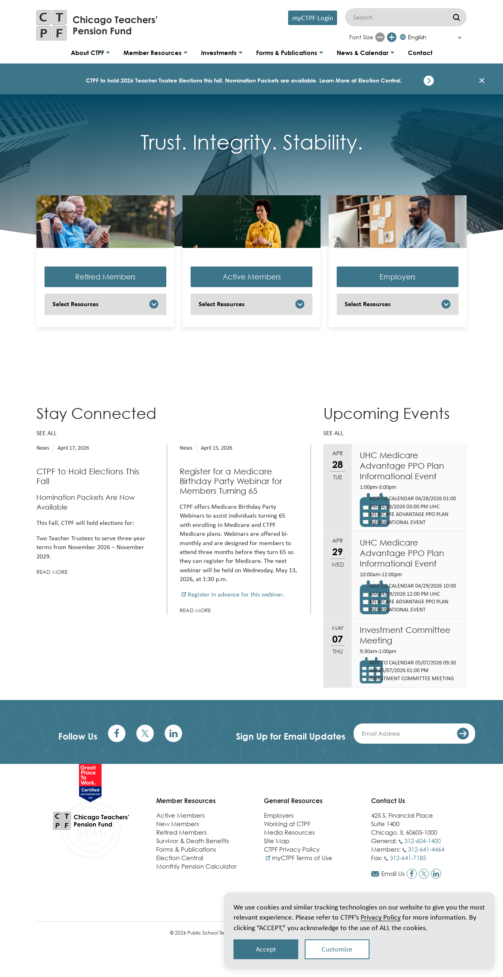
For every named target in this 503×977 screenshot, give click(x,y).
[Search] (406, 17)
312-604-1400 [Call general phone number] (422, 840)
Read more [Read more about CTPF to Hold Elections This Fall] (52, 572)
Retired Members (105, 277)
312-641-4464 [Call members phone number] (426, 849)
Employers (398, 277)
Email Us (393, 873)
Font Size (361, 37)
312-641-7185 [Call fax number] (408, 857)
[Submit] (456, 17)
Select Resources (75, 303)
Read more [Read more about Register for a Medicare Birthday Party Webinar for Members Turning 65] (195, 610)
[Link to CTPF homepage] (97, 25)
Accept (266, 949)
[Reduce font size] (380, 37)
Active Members (252, 277)
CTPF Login (312, 17)
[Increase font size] (392, 37)
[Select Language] (433, 37)
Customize (337, 949)
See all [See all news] (46, 432)
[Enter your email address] (414, 733)
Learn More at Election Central (359, 80)
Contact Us (388, 801)
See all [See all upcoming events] (333, 432)
